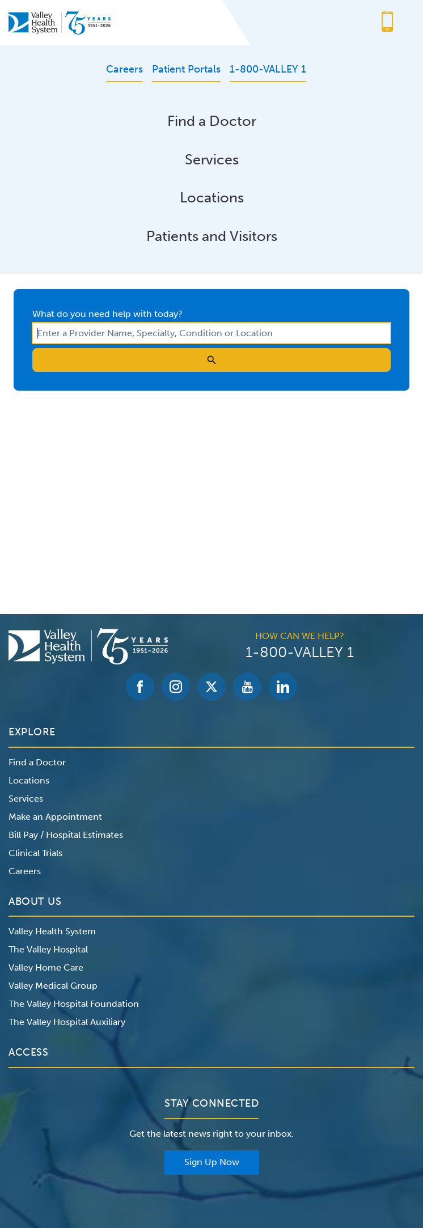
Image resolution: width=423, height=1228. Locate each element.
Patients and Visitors (211, 236)
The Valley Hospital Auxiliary (67, 1022)
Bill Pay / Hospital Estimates (66, 834)
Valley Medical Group (53, 985)
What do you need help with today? (107, 313)
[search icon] (211, 360)
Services (212, 159)
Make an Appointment (55, 816)
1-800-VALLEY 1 (300, 652)
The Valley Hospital (48, 949)
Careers (25, 871)
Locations (212, 197)
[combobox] (211, 333)
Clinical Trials (35, 853)
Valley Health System (52, 931)
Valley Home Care (46, 967)
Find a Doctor (211, 121)
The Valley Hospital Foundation (74, 1003)
